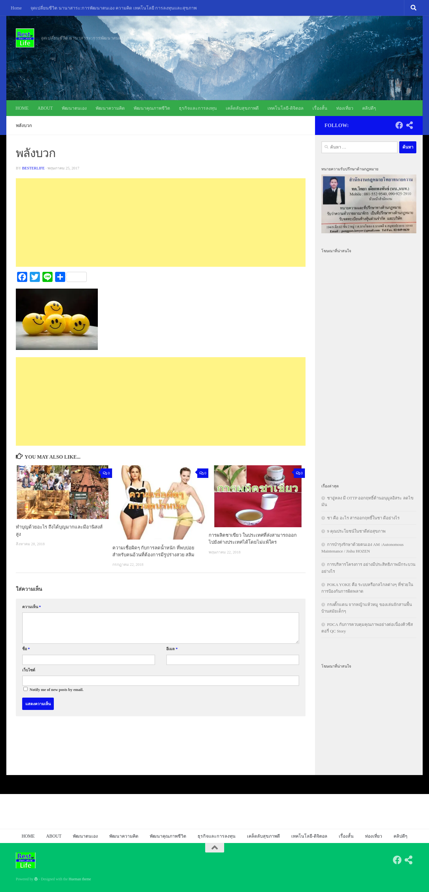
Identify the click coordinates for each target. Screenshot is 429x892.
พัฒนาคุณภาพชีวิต (152, 108)
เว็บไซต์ (28, 670)
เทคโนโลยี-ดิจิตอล (286, 108)
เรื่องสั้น (319, 108)
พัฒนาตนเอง (74, 108)
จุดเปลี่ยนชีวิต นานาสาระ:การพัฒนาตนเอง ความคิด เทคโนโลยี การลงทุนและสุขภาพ (113, 7)
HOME (22, 108)
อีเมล (172, 649)
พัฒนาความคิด (110, 108)
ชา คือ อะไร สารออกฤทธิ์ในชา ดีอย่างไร (363, 518)
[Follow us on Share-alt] (409, 125)
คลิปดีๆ (369, 108)
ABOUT (45, 108)
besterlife (33, 168)
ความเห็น (31, 607)
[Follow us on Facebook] (399, 125)
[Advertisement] (161, 222)
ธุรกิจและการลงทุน (198, 108)
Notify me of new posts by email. (57, 689)
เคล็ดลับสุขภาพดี (242, 108)
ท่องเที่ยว (344, 108)
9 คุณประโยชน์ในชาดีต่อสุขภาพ (356, 531)
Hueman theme (80, 879)
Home (16, 7)
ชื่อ (26, 649)
